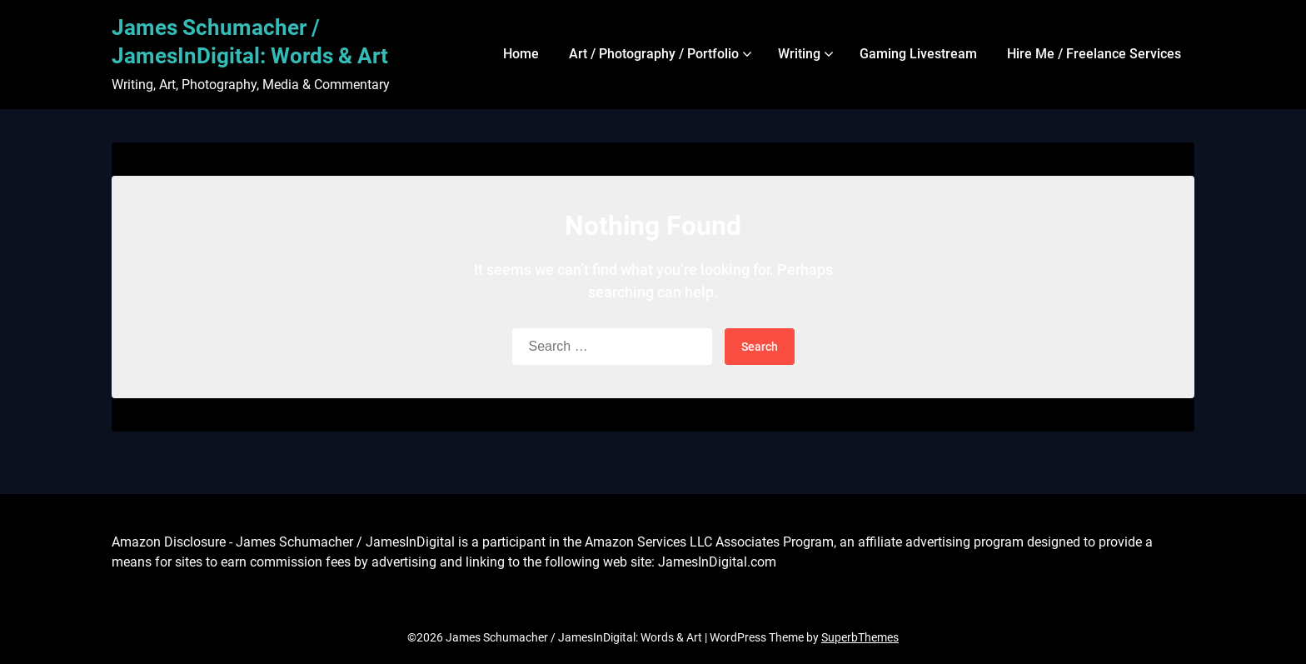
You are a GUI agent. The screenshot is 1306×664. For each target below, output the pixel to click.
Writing (799, 54)
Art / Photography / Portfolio (654, 54)
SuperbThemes (860, 637)
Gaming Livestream (918, 54)
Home (521, 54)
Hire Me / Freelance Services (1094, 54)
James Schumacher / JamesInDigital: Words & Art (250, 41)
